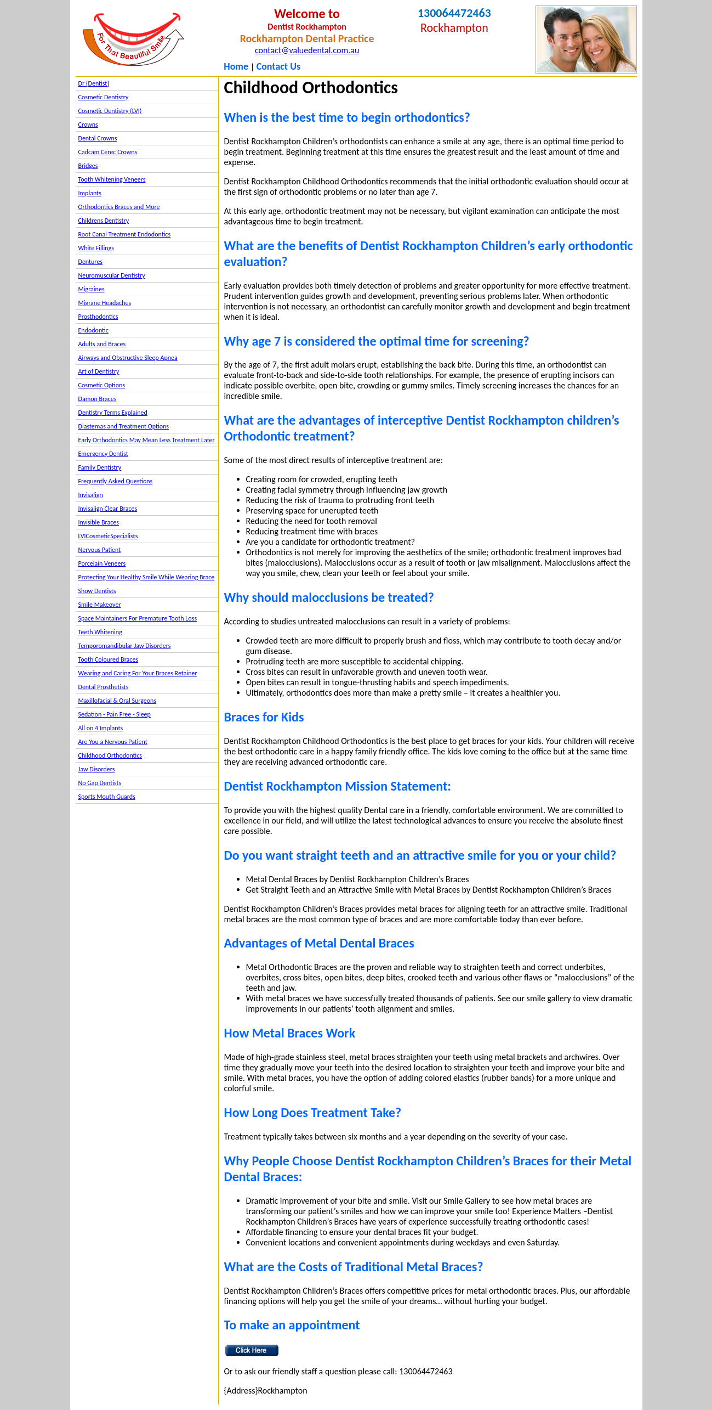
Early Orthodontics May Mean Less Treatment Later (146, 440)
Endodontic (93, 330)
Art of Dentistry (98, 371)
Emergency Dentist (103, 454)
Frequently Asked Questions (115, 481)
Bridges (88, 166)
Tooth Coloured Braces (108, 659)
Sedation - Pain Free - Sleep (114, 714)
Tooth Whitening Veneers (112, 179)
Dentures (90, 262)
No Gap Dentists (100, 783)
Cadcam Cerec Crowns (108, 152)
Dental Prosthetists (103, 687)
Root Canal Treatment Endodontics (124, 234)
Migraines (91, 289)
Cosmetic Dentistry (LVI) (110, 111)
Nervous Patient (99, 550)
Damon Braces (97, 399)
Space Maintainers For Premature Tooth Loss (137, 618)
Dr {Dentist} (94, 83)
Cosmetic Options (102, 385)
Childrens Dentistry (103, 220)
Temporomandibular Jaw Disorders (124, 646)
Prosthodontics (98, 316)
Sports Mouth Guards (106, 796)
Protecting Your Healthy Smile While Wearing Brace (146, 577)
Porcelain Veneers (102, 563)
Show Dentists (97, 591)
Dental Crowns (97, 138)
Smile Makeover (99, 604)
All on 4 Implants (100, 728)
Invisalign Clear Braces (108, 508)
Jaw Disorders (96, 769)
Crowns (88, 124)
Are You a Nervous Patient (112, 742)
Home (236, 66)
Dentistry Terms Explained (112, 412)
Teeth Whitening (100, 632)
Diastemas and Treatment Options (123, 426)
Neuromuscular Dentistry (111, 275)
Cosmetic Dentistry (103, 97)
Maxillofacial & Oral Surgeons (117, 700)
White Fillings (96, 248)
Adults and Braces (102, 344)
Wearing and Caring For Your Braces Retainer (137, 673)
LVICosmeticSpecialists (108, 536)
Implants (89, 193)
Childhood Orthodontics (110, 755)
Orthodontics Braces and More (119, 207)
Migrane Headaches (105, 303)
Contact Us (278, 66)
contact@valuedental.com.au (307, 50)
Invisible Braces (98, 522)
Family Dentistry (100, 467)
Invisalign (90, 495)
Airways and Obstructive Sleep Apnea (128, 358)
